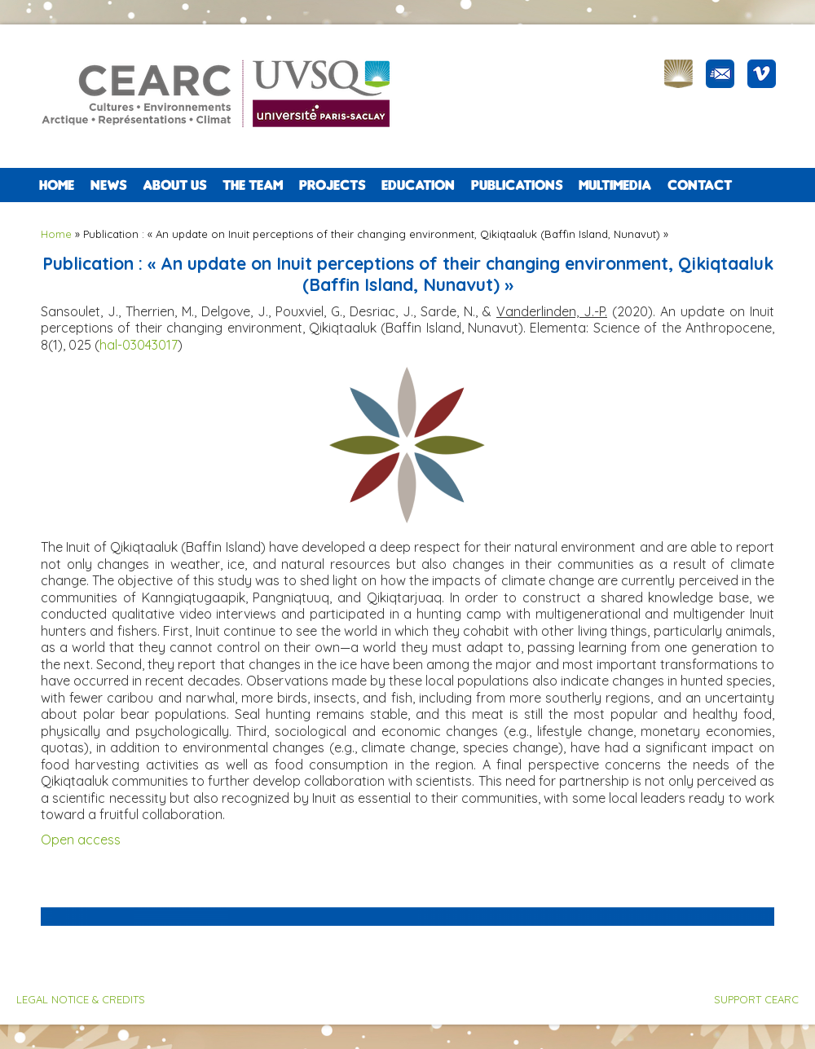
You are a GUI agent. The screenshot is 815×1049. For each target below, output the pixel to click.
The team (252, 185)
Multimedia (615, 185)
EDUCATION (418, 185)
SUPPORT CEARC (756, 999)
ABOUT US (174, 185)
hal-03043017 (138, 345)
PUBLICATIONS (516, 185)
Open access (81, 839)
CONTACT (699, 185)
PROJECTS (332, 185)
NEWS (108, 185)
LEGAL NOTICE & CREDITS (80, 999)
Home (56, 185)
